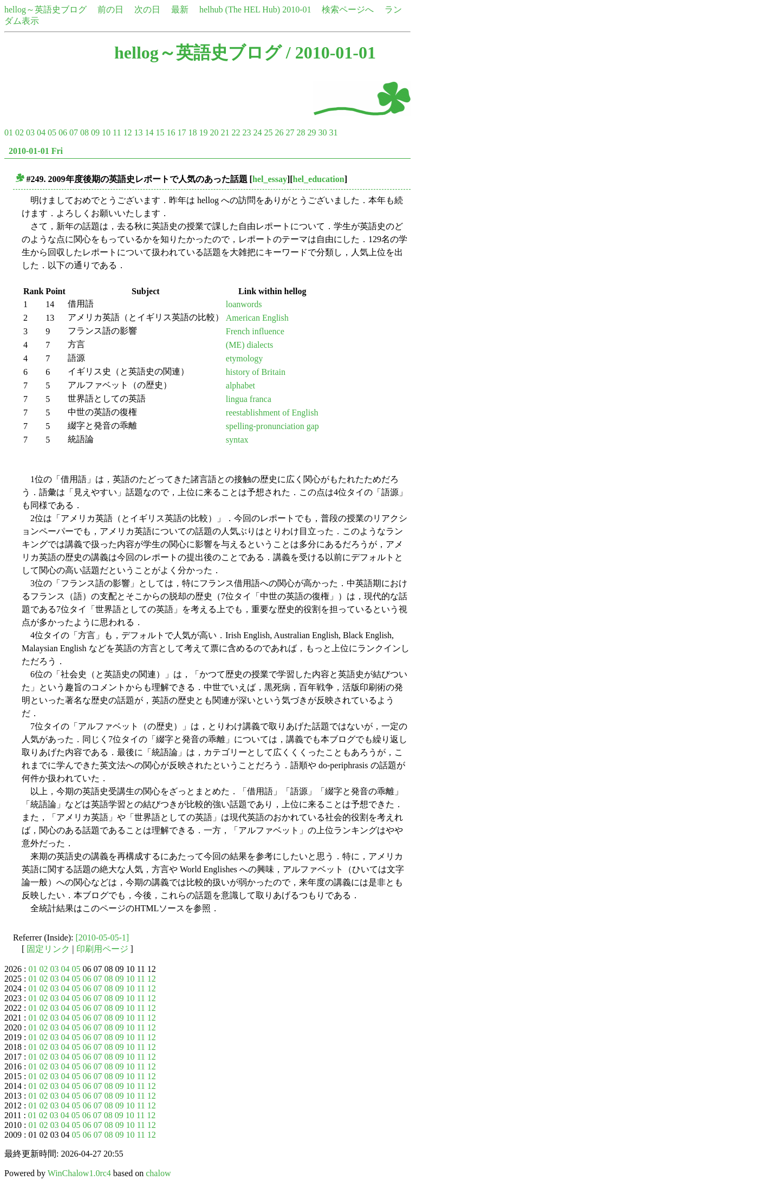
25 (268, 132)
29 (311, 132)
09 (95, 132)
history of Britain (255, 372)
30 (322, 132)
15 (159, 132)
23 (246, 132)
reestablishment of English (272, 412)
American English (257, 317)
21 (224, 132)
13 (138, 132)
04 (41, 132)
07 (73, 132)
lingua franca (248, 399)
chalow (158, 1173)
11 (117, 132)
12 (127, 132)
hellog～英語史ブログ (45, 9)
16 (170, 132)
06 (62, 132)
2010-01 (296, 9)
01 (8, 132)
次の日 (147, 9)
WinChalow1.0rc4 (79, 1173)
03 (30, 132)
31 (333, 132)
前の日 (110, 9)
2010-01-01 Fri (36, 150)
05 (52, 132)
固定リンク (48, 949)
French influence (255, 331)
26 (279, 132)
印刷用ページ (102, 949)
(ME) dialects (250, 344)
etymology (244, 358)
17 (181, 132)
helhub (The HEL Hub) (239, 9)
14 (149, 132)
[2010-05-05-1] (102, 937)
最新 (179, 9)
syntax (237, 439)
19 (203, 132)
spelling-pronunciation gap (272, 426)
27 (289, 132)
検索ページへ (348, 9)
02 (19, 132)
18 (192, 132)
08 (84, 132)
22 (235, 132)
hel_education (318, 179)
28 (300, 132)
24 (257, 132)
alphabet (240, 385)
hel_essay (269, 179)
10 (106, 132)
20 (214, 132)
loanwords (244, 304)
